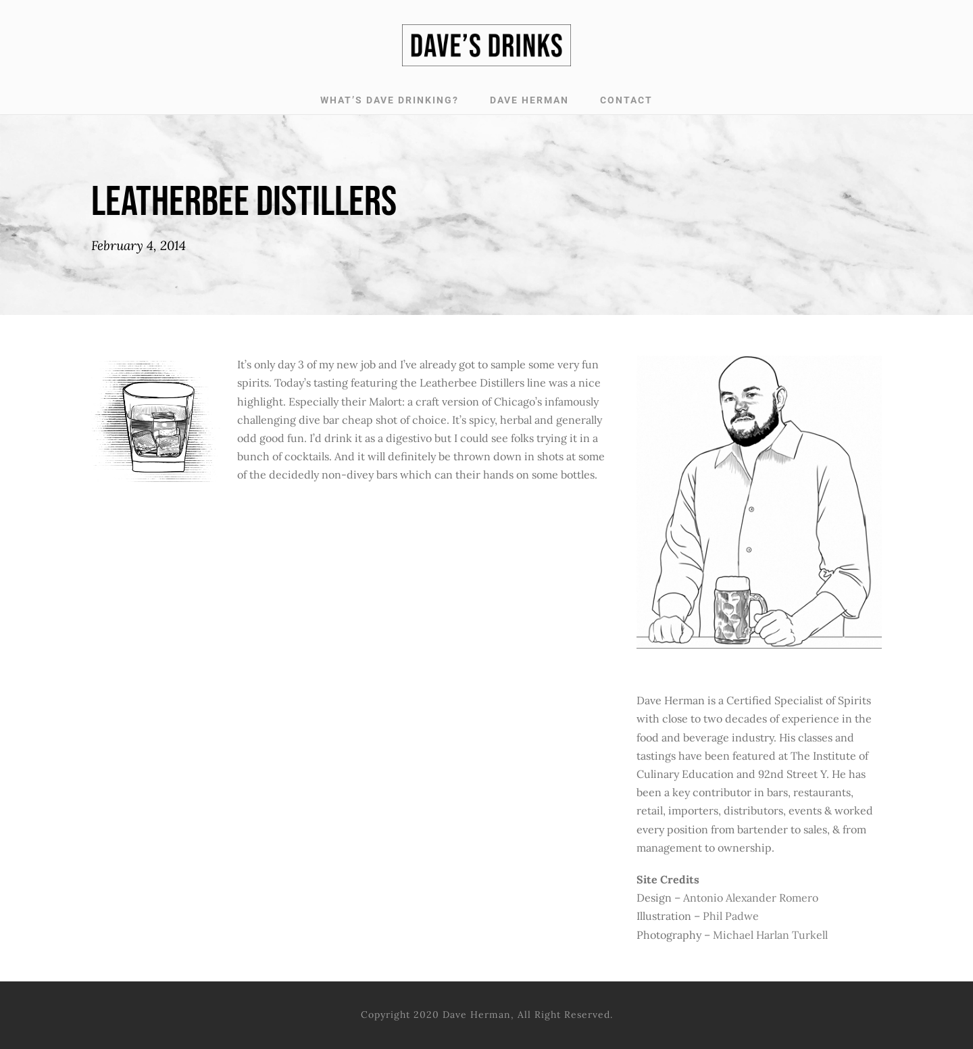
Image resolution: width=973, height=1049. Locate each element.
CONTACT (626, 100)
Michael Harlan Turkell (770, 935)
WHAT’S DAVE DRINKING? (389, 100)
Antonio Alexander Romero (750, 897)
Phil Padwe (731, 916)
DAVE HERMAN (529, 100)
